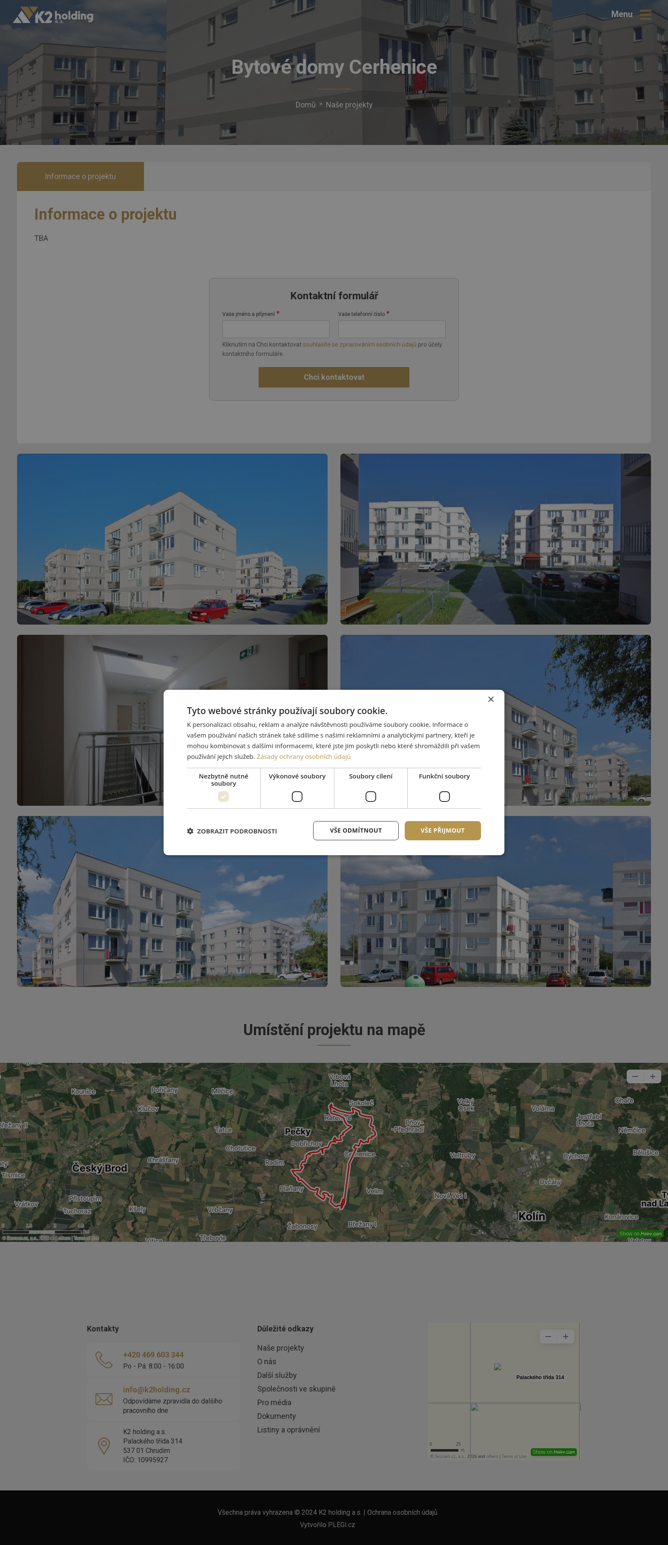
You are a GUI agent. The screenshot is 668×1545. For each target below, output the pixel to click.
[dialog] (334, 772)
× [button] (490, 700)
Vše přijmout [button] (443, 830)
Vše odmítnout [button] (356, 830)
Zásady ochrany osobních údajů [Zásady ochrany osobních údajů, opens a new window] (304, 756)
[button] (232, 831)
